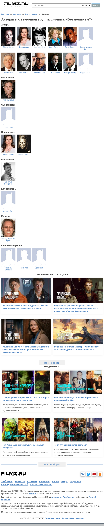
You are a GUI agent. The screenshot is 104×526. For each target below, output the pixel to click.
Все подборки (51, 464)
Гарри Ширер (85, 73)
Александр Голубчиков (62, 497)
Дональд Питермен (8, 183)
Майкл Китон (8, 47)
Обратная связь (52, 518)
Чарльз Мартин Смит (86, 48)
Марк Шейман (8, 211)
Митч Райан (8, 73)
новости (20, 482)
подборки (75, 482)
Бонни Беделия (55, 47)
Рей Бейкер (23, 73)
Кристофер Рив (39, 47)
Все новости (52, 363)
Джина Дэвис (24, 47)
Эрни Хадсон (70, 47)
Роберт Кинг (8, 127)
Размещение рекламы (73, 518)
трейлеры (6, 482)
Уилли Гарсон (39, 73)
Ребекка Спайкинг (8, 269)
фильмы (32, 482)
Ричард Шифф (70, 73)
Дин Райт (39, 268)
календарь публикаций (14, 485)
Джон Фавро (55, 73)
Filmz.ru (32, 493)
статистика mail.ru (41, 485)
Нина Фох (24, 268)
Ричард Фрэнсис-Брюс (8, 240)
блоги (55, 482)
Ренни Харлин (24, 155)
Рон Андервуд (8, 100)
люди (64, 482)
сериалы (44, 482)
